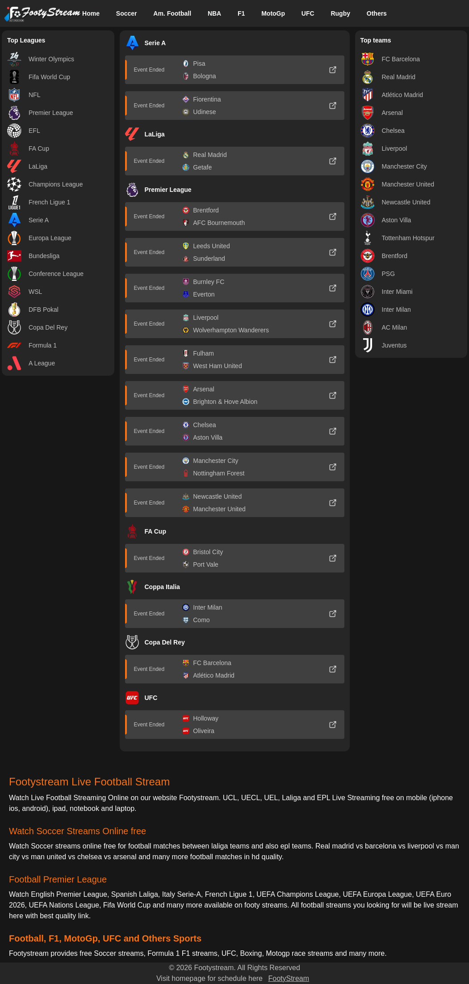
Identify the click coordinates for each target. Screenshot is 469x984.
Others (377, 13)
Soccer (126, 13)
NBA (214, 13)
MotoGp (273, 13)
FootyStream (288, 978)
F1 (241, 13)
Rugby (340, 13)
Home (91, 13)
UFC (308, 13)
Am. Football (172, 13)
